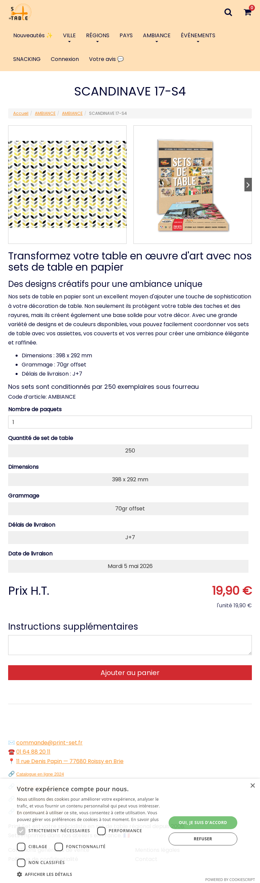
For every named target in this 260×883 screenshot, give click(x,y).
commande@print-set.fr (49, 743)
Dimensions (23, 467)
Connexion (65, 59)
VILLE (69, 36)
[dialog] (130, 831)
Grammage (23, 496)
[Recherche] (228, 12)
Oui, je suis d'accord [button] (203, 822)
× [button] (252, 786)
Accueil (20, 113)
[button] (89, 874)
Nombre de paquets (35, 409)
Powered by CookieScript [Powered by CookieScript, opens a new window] (230, 879)
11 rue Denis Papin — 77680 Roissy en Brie (70, 761)
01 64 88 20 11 (33, 752)
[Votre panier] (247, 12)
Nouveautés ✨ (33, 35)
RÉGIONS (97, 36)
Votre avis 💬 (106, 59)
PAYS (126, 35)
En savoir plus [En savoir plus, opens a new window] (144, 819)
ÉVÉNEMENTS (198, 36)
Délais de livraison (31, 525)
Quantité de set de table (40, 438)
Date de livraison (30, 554)
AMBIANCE (157, 36)
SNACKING (27, 59)
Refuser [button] (203, 839)
